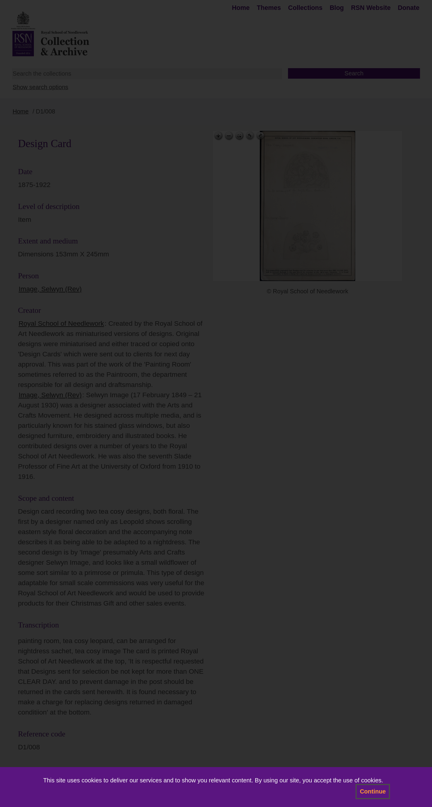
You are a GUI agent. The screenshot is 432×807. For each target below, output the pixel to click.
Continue (373, 791)
